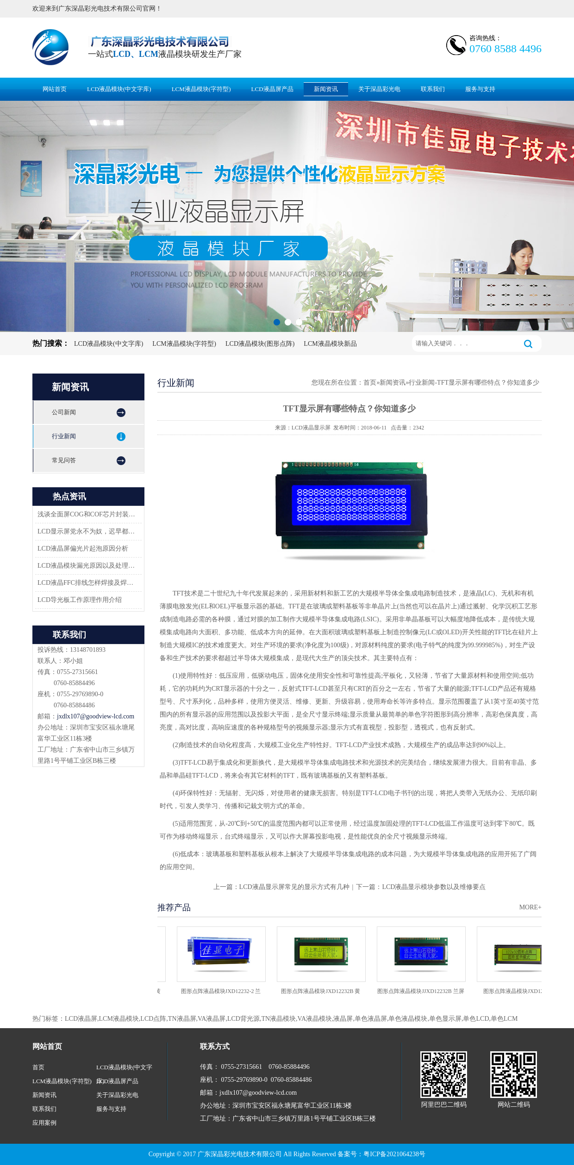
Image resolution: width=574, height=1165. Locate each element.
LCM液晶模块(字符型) (201, 89)
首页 (369, 382)
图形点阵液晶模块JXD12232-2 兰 (223, 991)
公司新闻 (64, 412)
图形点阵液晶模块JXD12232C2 (522, 991)
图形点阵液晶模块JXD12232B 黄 (322, 991)
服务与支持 (480, 89)
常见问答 (64, 460)
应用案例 (44, 1122)
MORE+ (530, 907)
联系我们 (433, 89)
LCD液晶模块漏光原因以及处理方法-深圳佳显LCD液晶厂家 (87, 565)
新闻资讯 (326, 89)
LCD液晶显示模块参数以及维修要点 (434, 886)
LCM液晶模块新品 (330, 343)
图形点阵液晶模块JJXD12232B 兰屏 (422, 991)
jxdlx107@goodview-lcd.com (95, 716)
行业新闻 (64, 436)
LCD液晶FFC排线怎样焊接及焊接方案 (87, 582)
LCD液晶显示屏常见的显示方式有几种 (294, 886)
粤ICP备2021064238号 (394, 1154)
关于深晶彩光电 (379, 89)
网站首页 (55, 89)
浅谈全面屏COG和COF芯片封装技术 (87, 514)
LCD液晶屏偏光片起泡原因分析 (82, 548)
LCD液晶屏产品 (272, 89)
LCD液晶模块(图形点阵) (259, 343)
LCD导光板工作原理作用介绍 (79, 599)
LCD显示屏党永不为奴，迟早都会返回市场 (87, 531)
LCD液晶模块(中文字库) (119, 89)
